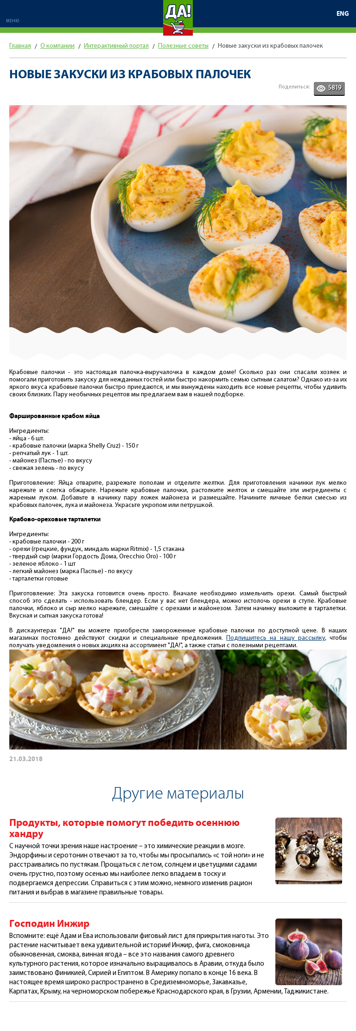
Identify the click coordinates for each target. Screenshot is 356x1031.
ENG (343, 14)
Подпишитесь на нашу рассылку (275, 638)
